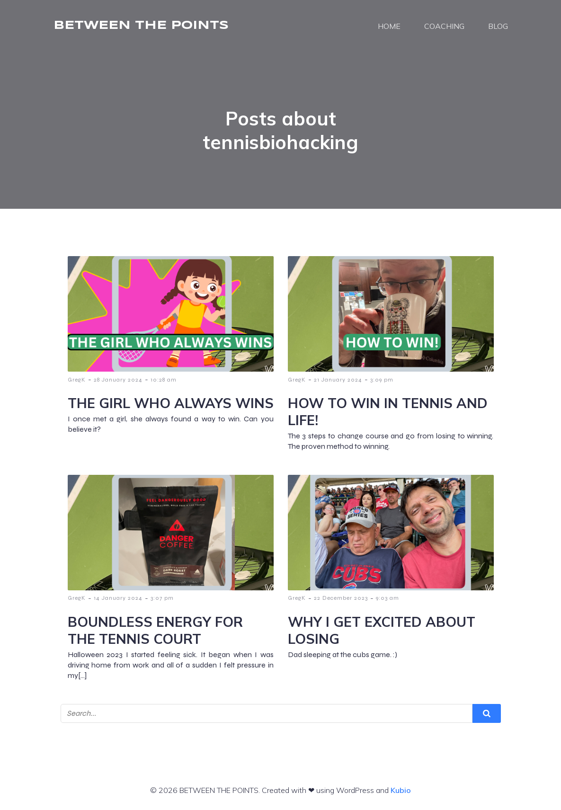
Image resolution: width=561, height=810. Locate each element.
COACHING (444, 26)
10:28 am (164, 379)
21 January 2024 (338, 379)
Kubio (401, 790)
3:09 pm (381, 379)
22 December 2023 (341, 598)
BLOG (498, 26)
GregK (77, 379)
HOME (389, 26)
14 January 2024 (118, 598)
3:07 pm (162, 598)
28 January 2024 (118, 379)
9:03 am (387, 598)
